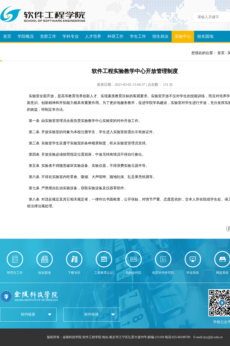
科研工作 (115, 36)
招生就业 (160, 36)
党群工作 (48, 36)
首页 (7, 36)
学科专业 (70, 36)
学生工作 (138, 36)
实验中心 (183, 36)
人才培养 (93, 36)
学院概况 (26, 36)
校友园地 (205, 36)
